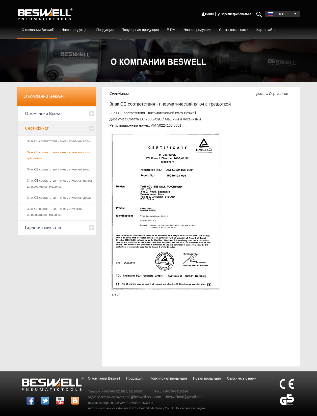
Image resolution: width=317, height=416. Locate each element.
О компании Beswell (37, 30)
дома (260, 94)
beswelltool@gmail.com (184, 397)
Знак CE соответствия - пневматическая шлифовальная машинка (54, 212)
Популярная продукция (140, 30)
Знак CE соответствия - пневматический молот (59, 169)
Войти (207, 14)
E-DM (171, 30)
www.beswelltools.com (135, 403)
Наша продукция (74, 30)
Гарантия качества (43, 227)
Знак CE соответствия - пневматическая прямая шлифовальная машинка (60, 183)
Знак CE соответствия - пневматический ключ (58, 141)
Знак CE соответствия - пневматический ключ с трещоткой (59, 155)
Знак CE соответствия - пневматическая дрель (59, 197)
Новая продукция (197, 30)
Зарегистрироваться (234, 14)
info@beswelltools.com (143, 397)
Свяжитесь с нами (233, 30)
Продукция (105, 30)
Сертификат (37, 128)
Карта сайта (266, 30)
